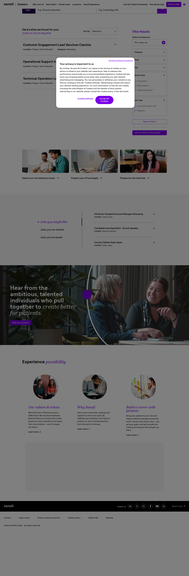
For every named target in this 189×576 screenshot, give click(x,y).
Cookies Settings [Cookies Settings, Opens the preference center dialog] (85, 99)
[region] (95, 83)
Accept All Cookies (104, 100)
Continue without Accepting (120, 61)
